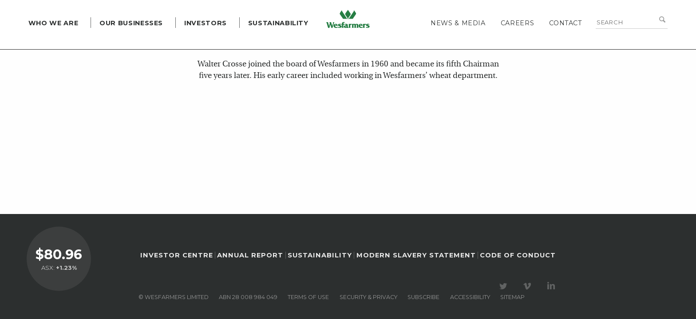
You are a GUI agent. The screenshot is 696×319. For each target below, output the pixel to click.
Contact (576, 44)
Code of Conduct (518, 255)
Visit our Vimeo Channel (528, 286)
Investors (195, 44)
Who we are (42, 44)
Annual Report (250, 255)
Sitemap (512, 297)
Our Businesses (120, 44)
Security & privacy (368, 297)
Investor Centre (176, 255)
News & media (468, 44)
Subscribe (423, 297)
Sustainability (267, 44)
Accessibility (470, 297)
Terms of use (308, 297)
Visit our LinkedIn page (552, 286)
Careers (528, 44)
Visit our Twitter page (504, 286)
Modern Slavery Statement (416, 255)
